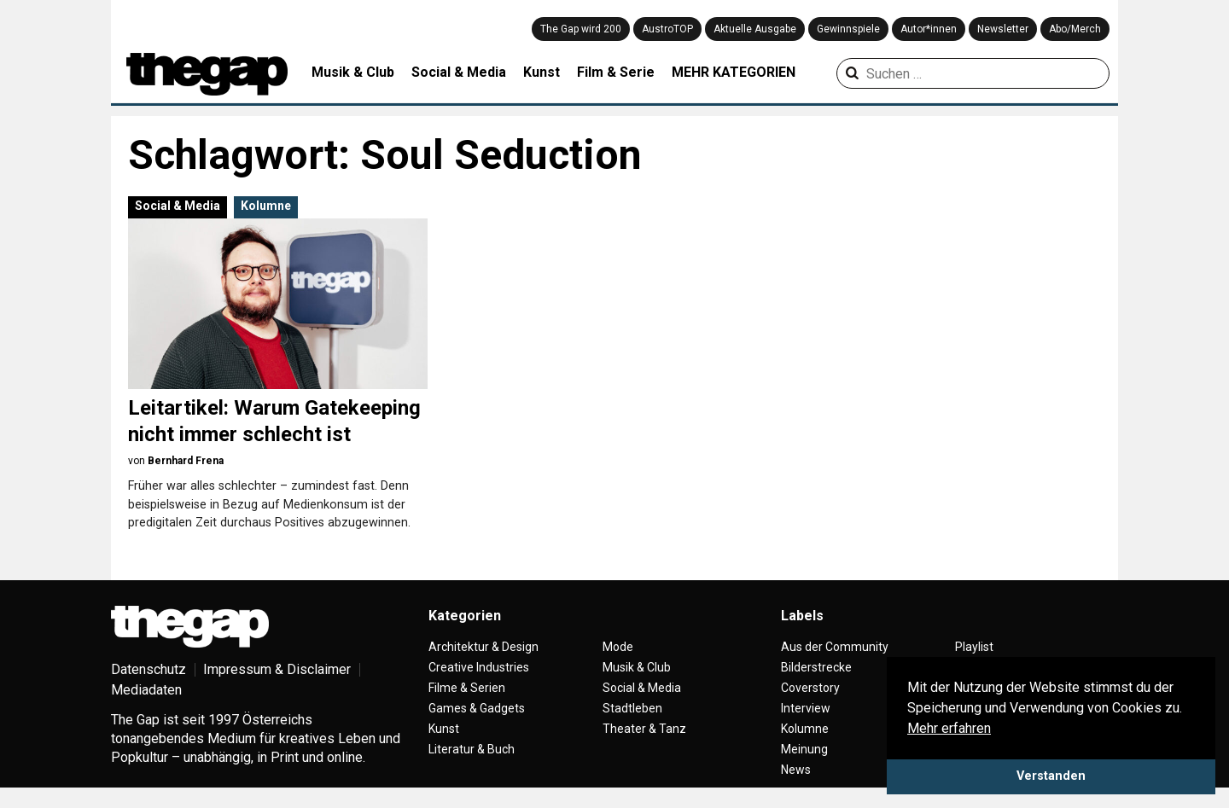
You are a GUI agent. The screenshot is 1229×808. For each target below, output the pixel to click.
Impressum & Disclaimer (277, 669)
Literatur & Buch (471, 749)
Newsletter (1002, 29)
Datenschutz (148, 669)
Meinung (804, 749)
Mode (618, 647)
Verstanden (1051, 776)
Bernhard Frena (186, 461)
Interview (805, 708)
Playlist (974, 647)
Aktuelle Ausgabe (755, 29)
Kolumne (266, 205)
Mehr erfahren (949, 728)
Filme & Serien (466, 688)
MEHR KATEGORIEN (733, 72)
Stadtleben (632, 708)
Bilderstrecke (816, 667)
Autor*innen (928, 29)
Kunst (541, 72)
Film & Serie (616, 72)
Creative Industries (478, 667)
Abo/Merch (1075, 29)
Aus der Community (834, 647)
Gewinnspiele (848, 29)
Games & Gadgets (476, 708)
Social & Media (458, 72)
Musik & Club (353, 72)
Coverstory (810, 688)
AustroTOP (667, 29)
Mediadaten (146, 690)
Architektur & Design (483, 647)
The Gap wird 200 (580, 29)
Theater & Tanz (644, 728)
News (796, 769)
